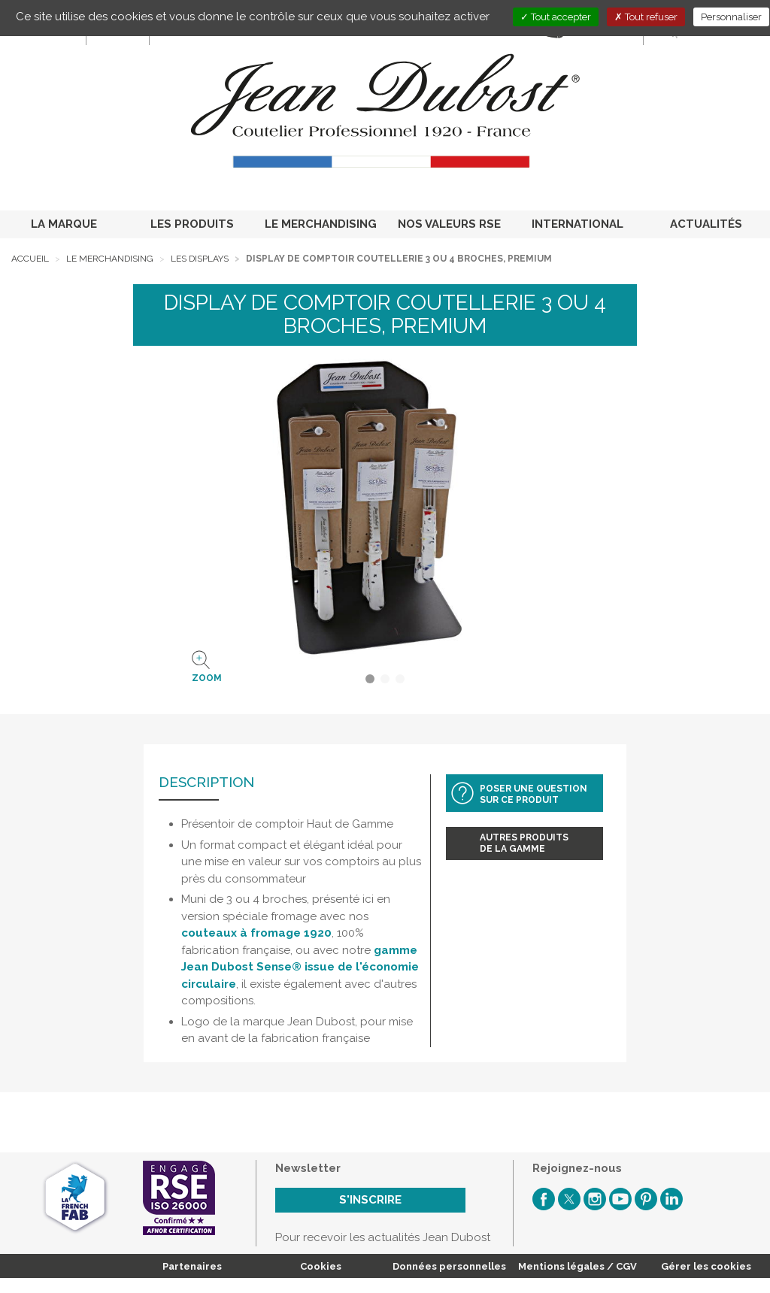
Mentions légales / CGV (577, 1266)
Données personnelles (449, 1266)
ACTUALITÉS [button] (706, 224)
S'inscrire (370, 1200)
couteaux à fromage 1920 (256, 933)
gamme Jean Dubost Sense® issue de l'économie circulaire (300, 967)
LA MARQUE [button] (64, 224)
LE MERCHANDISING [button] (321, 224)
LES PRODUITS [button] (192, 224)
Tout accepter (555, 17)
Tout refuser (646, 17)
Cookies (320, 1266)
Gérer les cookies (706, 1266)
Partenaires (192, 1266)
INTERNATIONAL (577, 224)
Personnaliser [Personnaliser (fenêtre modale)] (731, 17)
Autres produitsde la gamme (524, 843)
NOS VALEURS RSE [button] (449, 224)
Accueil (30, 258)
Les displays (200, 258)
